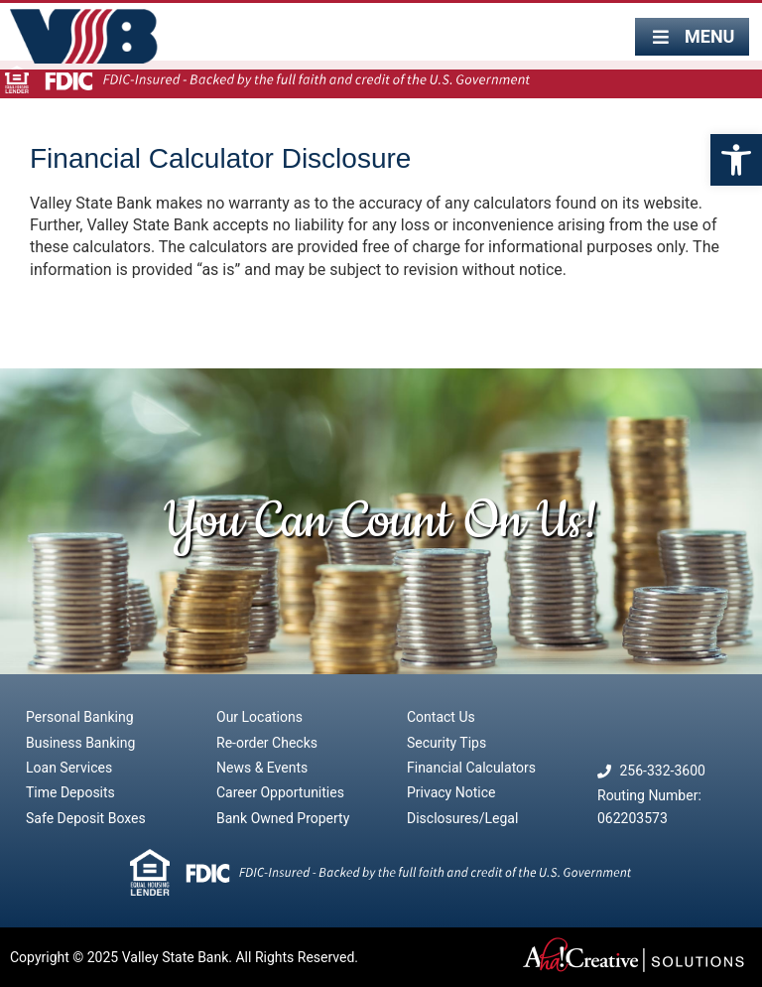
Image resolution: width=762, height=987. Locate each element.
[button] (736, 160)
